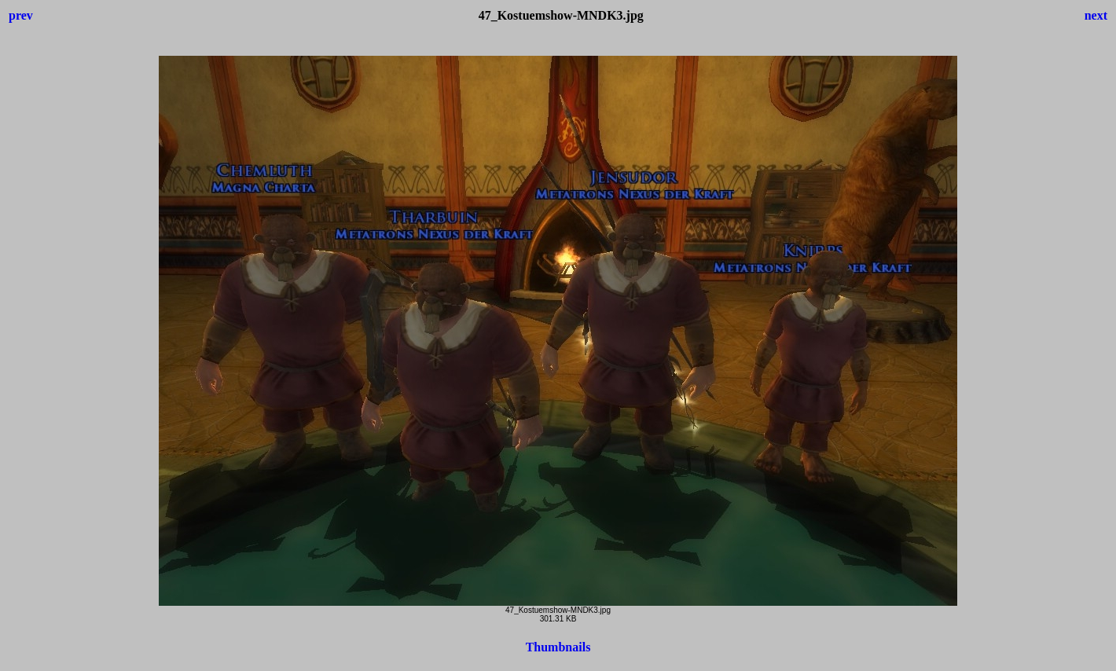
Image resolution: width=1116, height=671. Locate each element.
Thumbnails (558, 647)
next (1096, 15)
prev (21, 15)
